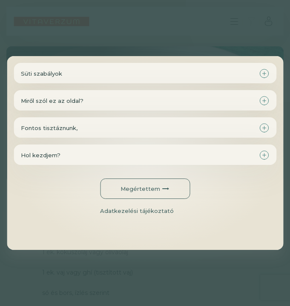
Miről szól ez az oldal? (52, 100)
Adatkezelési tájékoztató (137, 210)
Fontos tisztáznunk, (49, 128)
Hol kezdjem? (40, 155)
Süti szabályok (41, 73)
